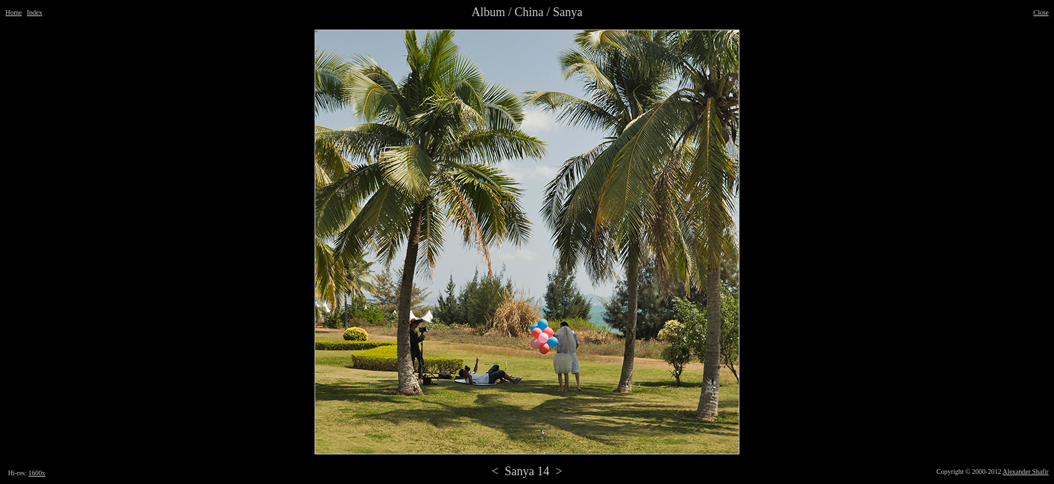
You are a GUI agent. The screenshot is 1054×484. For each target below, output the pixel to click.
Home (13, 12)
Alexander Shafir (1025, 471)
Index (34, 12)
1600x (36, 473)
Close (1041, 12)
